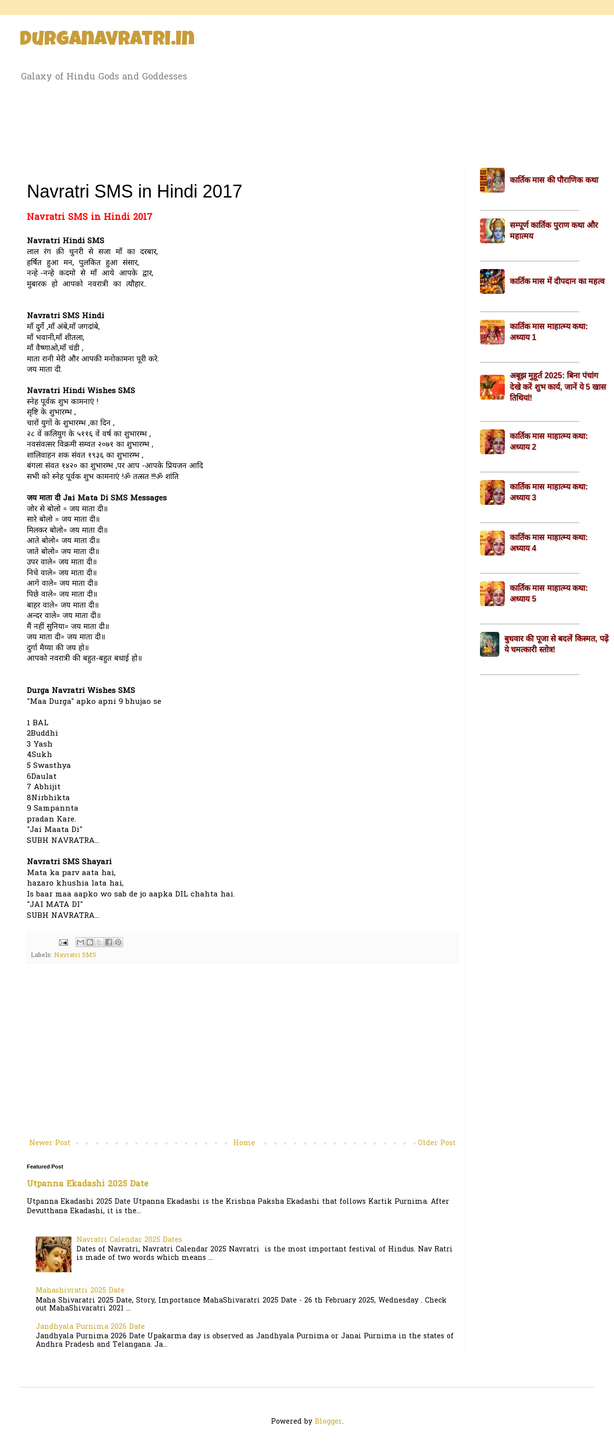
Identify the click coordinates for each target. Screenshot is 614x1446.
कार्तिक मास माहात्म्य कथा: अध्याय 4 (549, 542)
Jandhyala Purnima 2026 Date (90, 1327)
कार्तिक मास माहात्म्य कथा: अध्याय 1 (549, 332)
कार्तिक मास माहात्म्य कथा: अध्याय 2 (549, 441)
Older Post (437, 1143)
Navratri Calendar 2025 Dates (129, 1240)
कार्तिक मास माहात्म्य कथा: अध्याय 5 (549, 593)
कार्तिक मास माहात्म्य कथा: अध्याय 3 (549, 492)
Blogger (328, 1422)
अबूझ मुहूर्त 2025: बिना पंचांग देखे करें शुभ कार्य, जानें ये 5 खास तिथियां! (558, 386)
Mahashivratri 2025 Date (80, 1291)
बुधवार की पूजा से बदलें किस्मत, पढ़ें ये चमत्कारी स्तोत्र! (556, 644)
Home (244, 1143)
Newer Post (49, 1143)
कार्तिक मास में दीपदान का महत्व (557, 281)
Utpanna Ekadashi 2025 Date (87, 1184)
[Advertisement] (307, 123)
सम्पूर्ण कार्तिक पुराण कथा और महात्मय (554, 230)
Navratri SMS (75, 955)
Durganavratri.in (107, 41)
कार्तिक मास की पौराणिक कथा (554, 180)
